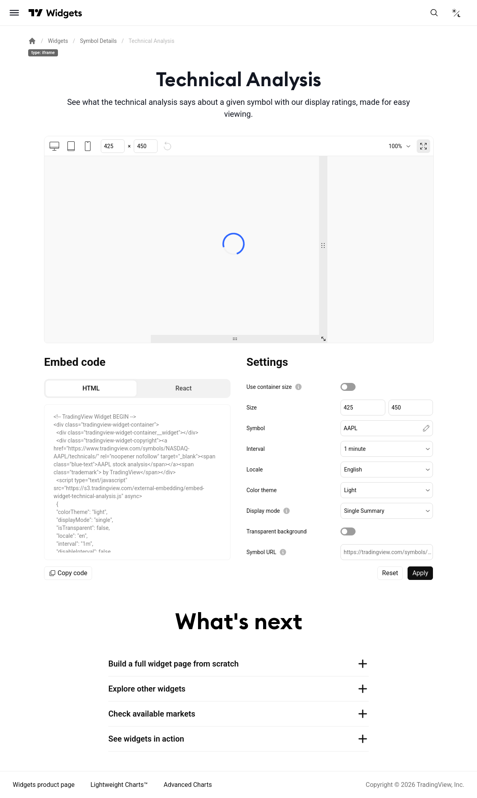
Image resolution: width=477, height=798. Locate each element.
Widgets (58, 41)
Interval (255, 449)
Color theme (261, 490)
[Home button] (64, 13)
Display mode (263, 511)
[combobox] (399, 146)
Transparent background (276, 531)
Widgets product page (44, 784)
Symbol (255, 428)
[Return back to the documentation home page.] (32, 41)
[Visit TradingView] (36, 12)
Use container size (269, 387)
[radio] (91, 388)
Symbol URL (261, 552)
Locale (254, 469)
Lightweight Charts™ (119, 784)
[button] (386, 449)
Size (251, 407)
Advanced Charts (187, 784)
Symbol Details (98, 41)
